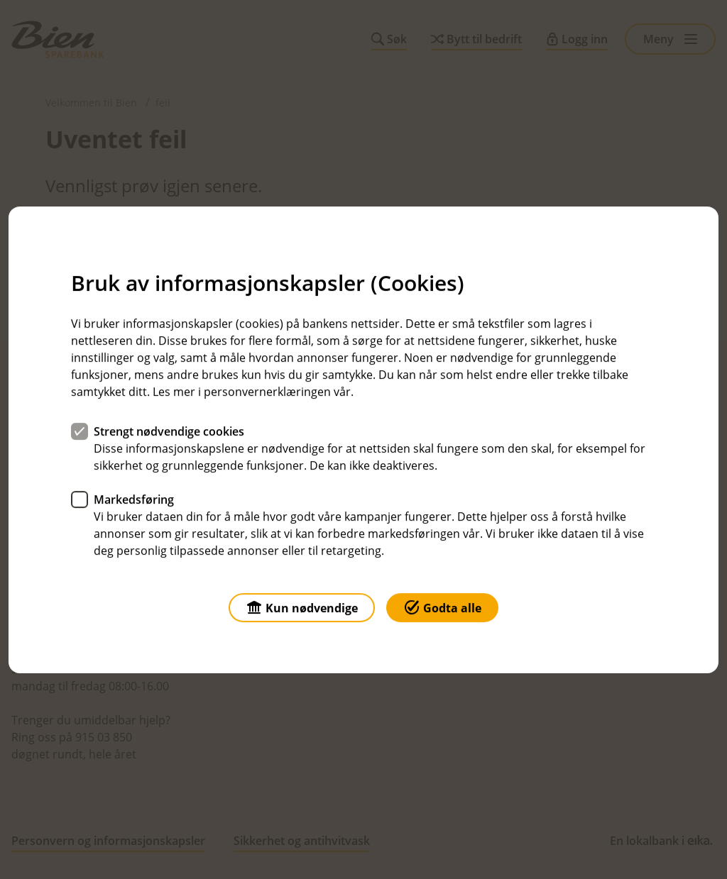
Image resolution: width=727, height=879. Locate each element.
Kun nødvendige (302, 606)
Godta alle (442, 606)
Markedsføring (134, 499)
